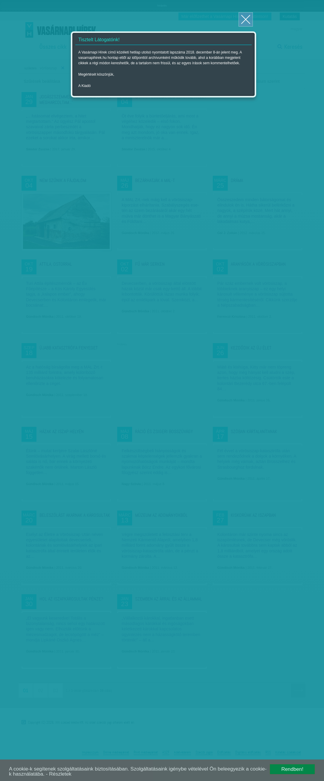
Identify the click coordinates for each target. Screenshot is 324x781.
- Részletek (58, 774)
